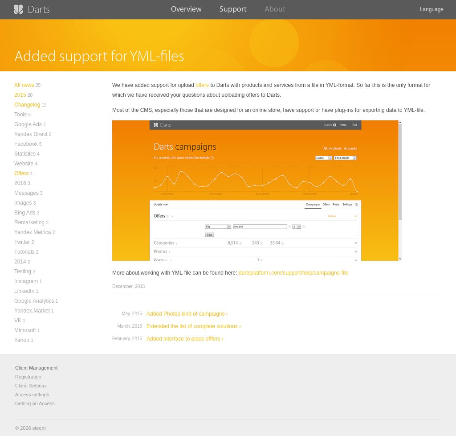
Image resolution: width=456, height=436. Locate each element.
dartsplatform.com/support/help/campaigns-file (293, 273)
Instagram (26, 281)
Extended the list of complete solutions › (194, 326)
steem (39, 428)
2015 (20, 95)
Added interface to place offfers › (185, 339)
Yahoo (21, 340)
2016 (20, 183)
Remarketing (29, 222)
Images (23, 203)
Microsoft (25, 330)
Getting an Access (35, 403)
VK (17, 320)
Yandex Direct (30, 134)
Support (233, 12)
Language (432, 12)
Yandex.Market (32, 311)
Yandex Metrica (32, 232)
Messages (26, 193)
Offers (21, 173)
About (275, 12)
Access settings (32, 394)
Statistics (25, 154)
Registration (28, 376)
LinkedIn (24, 291)
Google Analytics (34, 301)
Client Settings (31, 385)
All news (24, 85)
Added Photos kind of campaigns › (187, 314)
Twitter (22, 242)
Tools (20, 114)
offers (202, 85)
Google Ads (28, 124)
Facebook (26, 144)
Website (23, 163)
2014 (20, 262)
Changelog (27, 105)
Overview (186, 12)
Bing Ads (24, 213)
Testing (22, 271)
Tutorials (24, 252)
